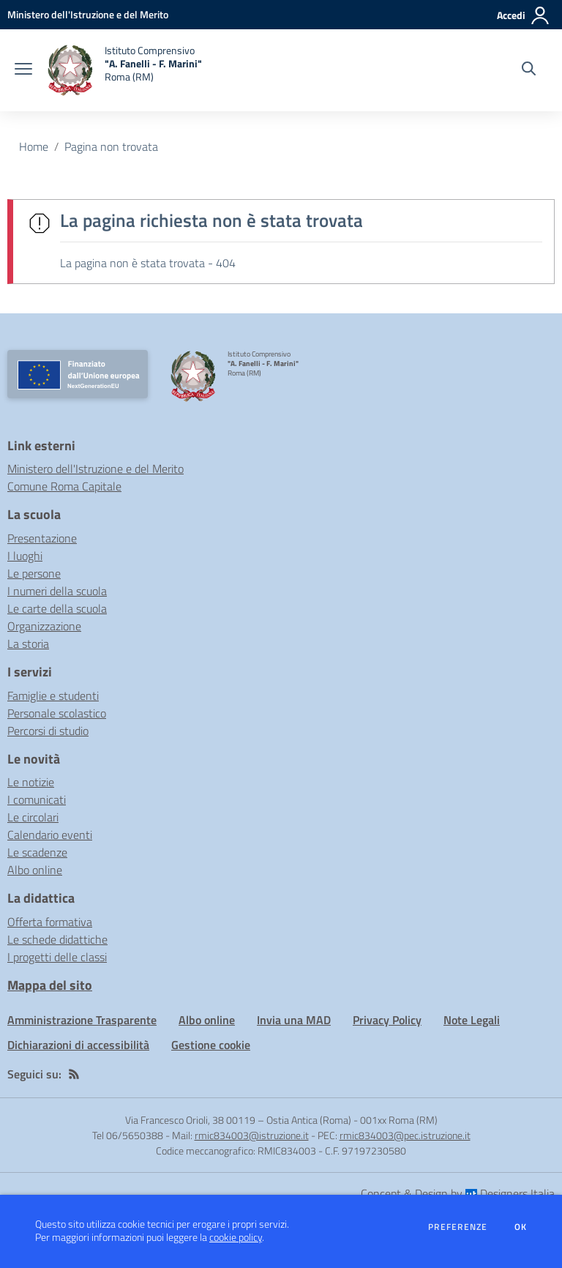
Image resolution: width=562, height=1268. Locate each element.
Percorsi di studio (48, 730)
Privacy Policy (387, 1020)
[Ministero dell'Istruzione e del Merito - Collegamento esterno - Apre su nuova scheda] (87, 14)
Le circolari (33, 817)
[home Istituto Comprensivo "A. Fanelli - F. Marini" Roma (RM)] (124, 70)
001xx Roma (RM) (399, 1119)
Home (33, 146)
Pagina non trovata (111, 146)
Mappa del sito (49, 985)
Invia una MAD (294, 1020)
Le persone (34, 573)
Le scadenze (37, 852)
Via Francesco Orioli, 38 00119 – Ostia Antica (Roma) (238, 1119)
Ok (521, 1227)
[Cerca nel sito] (528, 70)
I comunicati (36, 799)
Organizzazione (44, 626)
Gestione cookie (210, 1044)
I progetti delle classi (57, 957)
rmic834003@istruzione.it (252, 1135)
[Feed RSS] (73, 1074)
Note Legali (471, 1020)
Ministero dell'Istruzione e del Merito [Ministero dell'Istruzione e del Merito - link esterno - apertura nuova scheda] (95, 468)
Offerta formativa (49, 922)
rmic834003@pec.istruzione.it (405, 1135)
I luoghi (24, 555)
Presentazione (42, 538)
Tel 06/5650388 (127, 1135)
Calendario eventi (49, 834)
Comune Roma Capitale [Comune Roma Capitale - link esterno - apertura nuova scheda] (64, 486)
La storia (28, 643)
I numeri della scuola (57, 591)
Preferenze (457, 1227)
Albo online (34, 870)
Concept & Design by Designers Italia (458, 1193)
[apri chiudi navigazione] (23, 70)
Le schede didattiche (57, 939)
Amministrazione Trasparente (82, 1020)
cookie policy (235, 1237)
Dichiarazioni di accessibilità (78, 1044)
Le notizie (30, 782)
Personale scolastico (56, 713)
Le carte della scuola (57, 608)
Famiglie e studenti (53, 695)
